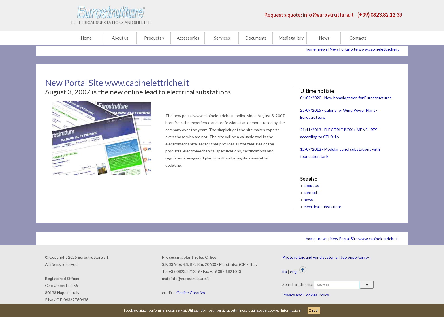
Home (86, 37)
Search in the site (297, 284)
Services (222, 37)
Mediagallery (291, 37)
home (311, 49)
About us (120, 37)
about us (311, 185)
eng (293, 271)
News (324, 37)
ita (284, 271)
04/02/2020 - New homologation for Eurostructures (346, 97)
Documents (256, 37)
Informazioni (291, 310)
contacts (311, 192)
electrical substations (323, 206)
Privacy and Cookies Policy (305, 294)
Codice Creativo (190, 292)
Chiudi (314, 310)
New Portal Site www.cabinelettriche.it (364, 49)
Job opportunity (355, 257)
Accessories (188, 37)
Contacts (358, 37)
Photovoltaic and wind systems (310, 257)
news (323, 49)
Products (154, 37)
